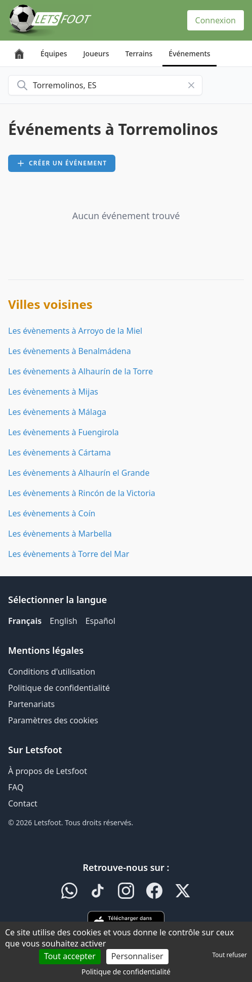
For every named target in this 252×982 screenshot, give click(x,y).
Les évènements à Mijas (53, 391)
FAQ (15, 787)
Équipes (53, 53)
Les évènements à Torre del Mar (68, 553)
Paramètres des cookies (53, 720)
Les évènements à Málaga (57, 411)
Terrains (139, 53)
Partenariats (31, 704)
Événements (189, 53)
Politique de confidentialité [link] (126, 971)
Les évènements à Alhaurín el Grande (78, 472)
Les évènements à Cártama (59, 452)
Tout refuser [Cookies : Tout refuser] (230, 955)
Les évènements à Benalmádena (69, 351)
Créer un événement (62, 163)
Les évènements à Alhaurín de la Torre (80, 371)
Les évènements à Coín (51, 513)
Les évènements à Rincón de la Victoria (81, 493)
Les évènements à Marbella (60, 533)
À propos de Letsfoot (47, 771)
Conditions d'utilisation (51, 671)
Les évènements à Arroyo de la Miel (75, 330)
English (63, 620)
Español (100, 620)
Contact (22, 803)
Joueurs (96, 53)
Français (24, 620)
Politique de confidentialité (59, 687)
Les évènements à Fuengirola (63, 432)
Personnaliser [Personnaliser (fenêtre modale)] (137, 956)
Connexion (215, 20)
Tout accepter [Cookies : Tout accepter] (70, 956)
